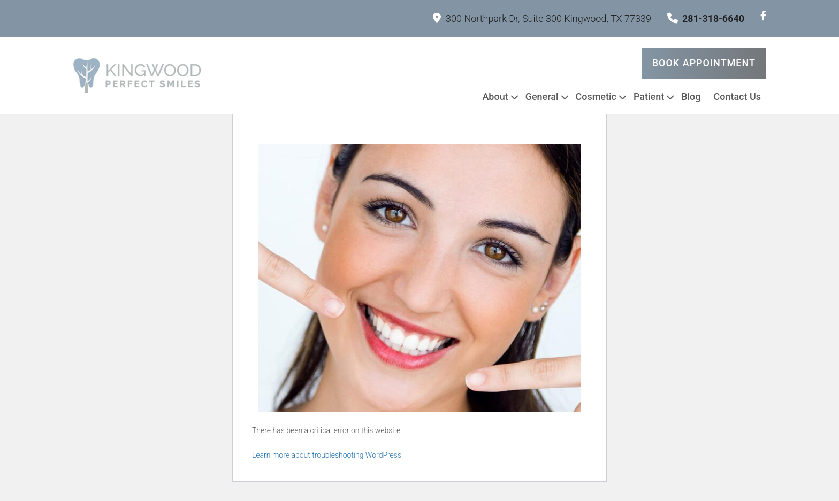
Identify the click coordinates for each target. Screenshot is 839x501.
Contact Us (737, 96)
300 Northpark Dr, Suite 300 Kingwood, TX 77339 (542, 18)
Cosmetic (595, 96)
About (495, 96)
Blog (690, 96)
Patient (649, 96)
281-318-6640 (705, 18)
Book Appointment (704, 62)
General (542, 96)
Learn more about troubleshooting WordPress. (327, 455)
